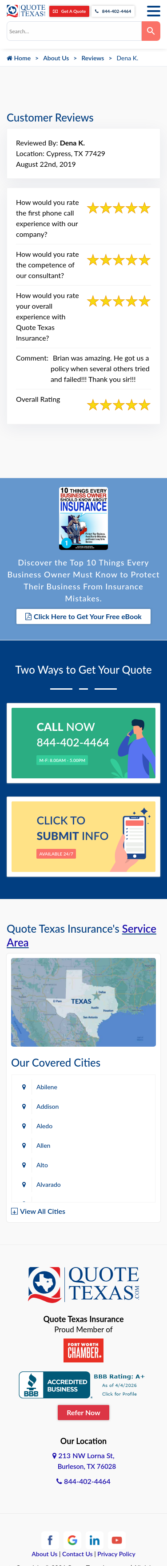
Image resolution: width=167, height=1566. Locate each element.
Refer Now (83, 1412)
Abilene (46, 1087)
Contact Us (77, 1554)
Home (19, 58)
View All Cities (42, 1211)
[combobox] (74, 31)
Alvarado (48, 1184)
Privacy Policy (116, 1554)
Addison (47, 1106)
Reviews (92, 58)
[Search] (151, 31)
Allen (43, 1145)
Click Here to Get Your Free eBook (83, 616)
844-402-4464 (113, 11)
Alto (42, 1165)
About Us (56, 58)
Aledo (44, 1126)
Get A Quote (69, 11)
